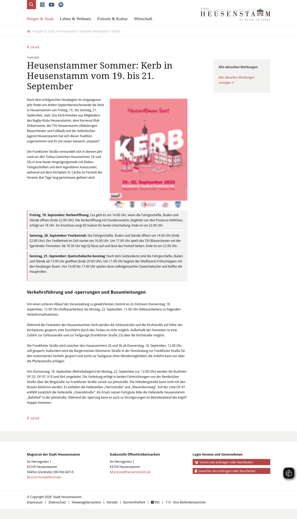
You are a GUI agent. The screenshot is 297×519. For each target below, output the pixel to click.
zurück (34, 47)
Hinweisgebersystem (86, 502)
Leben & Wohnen (75, 18)
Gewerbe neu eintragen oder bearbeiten (225, 471)
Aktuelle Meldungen (94, 31)
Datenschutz (57, 502)
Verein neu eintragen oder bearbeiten (224, 462)
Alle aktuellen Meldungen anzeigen (237, 80)
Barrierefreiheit (134, 502)
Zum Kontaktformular (46, 477)
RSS (155, 502)
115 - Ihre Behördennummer (185, 502)
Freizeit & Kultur (112, 18)
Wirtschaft (143, 18)
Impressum (35, 502)
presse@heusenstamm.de (132, 472)
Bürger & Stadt (40, 18)
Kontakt (112, 502)
